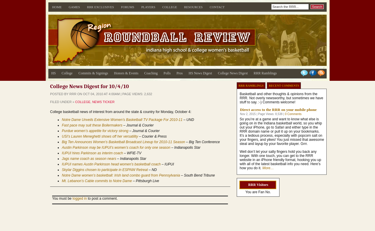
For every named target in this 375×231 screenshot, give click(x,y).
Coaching (151, 73)
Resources (193, 7)
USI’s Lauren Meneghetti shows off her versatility (100, 136)
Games (74, 7)
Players (148, 7)
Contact (217, 7)
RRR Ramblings (265, 73)
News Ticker (103, 102)
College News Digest (233, 73)
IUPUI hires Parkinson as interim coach (92, 153)
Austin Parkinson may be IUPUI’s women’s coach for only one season (116, 148)
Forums (127, 7)
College (169, 7)
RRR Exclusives (100, 7)
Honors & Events (126, 73)
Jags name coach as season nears (89, 159)
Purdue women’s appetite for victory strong (95, 131)
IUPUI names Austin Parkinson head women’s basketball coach (111, 164)
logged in (80, 198)
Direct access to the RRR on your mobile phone (278, 109)
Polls (167, 73)
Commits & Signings (93, 73)
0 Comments (293, 114)
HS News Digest (200, 73)
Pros (179, 73)
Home (57, 7)
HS (53, 73)
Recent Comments (284, 85)
